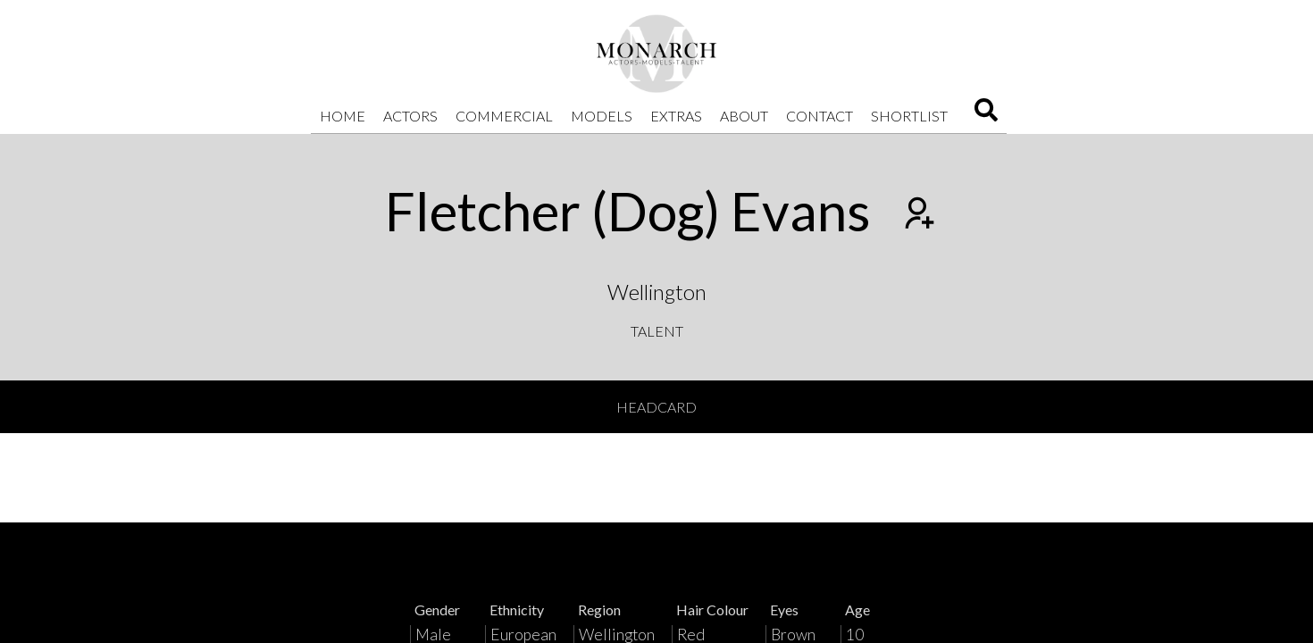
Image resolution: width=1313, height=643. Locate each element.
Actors (410, 115)
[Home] (656, 53)
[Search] (986, 116)
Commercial (504, 115)
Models (601, 115)
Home (342, 115)
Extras (676, 115)
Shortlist (909, 115)
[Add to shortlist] (917, 215)
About (744, 115)
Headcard (656, 406)
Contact (819, 115)
